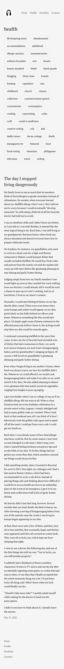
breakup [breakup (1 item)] (11, 83)
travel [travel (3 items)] (27, 158)
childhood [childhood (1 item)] (12, 91)
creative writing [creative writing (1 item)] (15, 128)
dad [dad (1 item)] (43, 128)
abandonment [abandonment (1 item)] (40, 38)
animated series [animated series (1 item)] (39, 53)
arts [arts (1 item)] (35, 61)
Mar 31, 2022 (10, 617)
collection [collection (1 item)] (12, 98)
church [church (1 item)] (28, 91)
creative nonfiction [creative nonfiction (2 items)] (29, 121)
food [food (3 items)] (48, 143)
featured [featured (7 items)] (34, 143)
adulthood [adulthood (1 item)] (37, 46)
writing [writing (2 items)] (40, 158)
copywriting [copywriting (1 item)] (28, 113)
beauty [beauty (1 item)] (47, 61)
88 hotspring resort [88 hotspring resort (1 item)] (17, 38)
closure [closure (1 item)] (42, 91)
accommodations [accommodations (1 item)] (16, 46)
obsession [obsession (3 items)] (32, 151)
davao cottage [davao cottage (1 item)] (34, 136)
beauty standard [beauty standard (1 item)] (15, 68)
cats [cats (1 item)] (42, 83)
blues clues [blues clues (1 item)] (28, 76)
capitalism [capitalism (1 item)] (27, 83)
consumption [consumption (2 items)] (35, 106)
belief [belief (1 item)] (34, 68)
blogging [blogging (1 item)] (11, 76)
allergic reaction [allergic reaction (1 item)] (15, 53)
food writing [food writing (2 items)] (13, 151)
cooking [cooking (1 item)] (11, 113)
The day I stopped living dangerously (20, 181)
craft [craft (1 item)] (9, 121)
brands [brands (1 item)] (44, 76)
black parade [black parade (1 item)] (50, 68)
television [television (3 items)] (12, 158)
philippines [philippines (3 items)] (50, 151)
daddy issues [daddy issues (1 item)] (13, 136)
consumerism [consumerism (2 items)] (14, 106)
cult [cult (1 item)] (32, 128)
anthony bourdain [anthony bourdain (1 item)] (16, 61)
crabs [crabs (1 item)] (44, 113)
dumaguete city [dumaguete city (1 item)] (15, 143)
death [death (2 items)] (52, 136)
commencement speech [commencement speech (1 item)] (36, 98)
